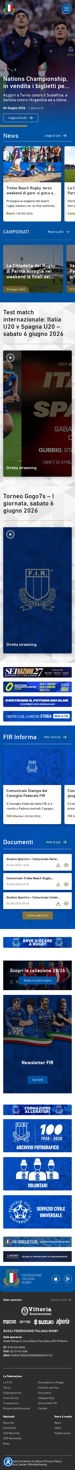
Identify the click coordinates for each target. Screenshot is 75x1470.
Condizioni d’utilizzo (31, 1461)
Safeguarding (46, 1398)
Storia (6, 1387)
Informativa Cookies (15, 1464)
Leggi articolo (20, 117)
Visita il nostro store (37, 980)
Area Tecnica (11, 1398)
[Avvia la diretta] (37, 357)
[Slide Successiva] (15, 69)
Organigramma (12, 1392)
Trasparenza (11, 1403)
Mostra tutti (61, 1299)
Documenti (44, 1392)
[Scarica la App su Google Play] (68, 1279)
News (6, 1443)
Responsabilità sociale (16, 1408)
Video (57, 1427)
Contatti (42, 1408)
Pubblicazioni (62, 1433)
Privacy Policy (52, 1461)
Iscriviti (37, 1080)
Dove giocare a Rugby (51, 1382)
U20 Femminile (12, 1438)
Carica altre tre (37, 915)
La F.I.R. (8, 1382)
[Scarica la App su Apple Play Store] (56, 1279)
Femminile (9, 1427)
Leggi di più (56, 135)
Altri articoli (55, 737)
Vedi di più (56, 842)
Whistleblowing (37, 1464)
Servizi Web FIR (47, 1403)
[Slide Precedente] (5, 69)
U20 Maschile (11, 1433)
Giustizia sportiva (48, 1387)
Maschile (8, 1422)
